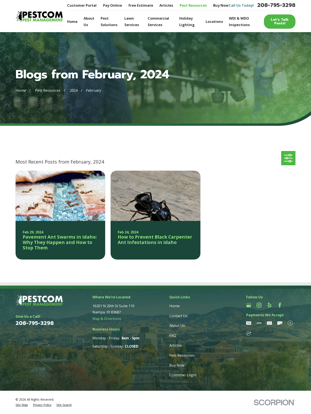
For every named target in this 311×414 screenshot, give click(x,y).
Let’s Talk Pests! (280, 21)
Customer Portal (82, 5)
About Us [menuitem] (89, 21)
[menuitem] (22, 405)
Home (174, 305)
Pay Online (112, 5)
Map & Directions (106, 318)
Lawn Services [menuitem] (131, 21)
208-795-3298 (276, 5)
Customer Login (182, 374)
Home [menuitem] (72, 21)
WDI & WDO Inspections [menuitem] (239, 21)
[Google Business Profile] (248, 305)
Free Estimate (141, 5)
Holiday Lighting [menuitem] (187, 21)
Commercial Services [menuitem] (158, 21)
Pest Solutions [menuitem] (109, 21)
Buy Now (220, 5)
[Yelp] (269, 305)
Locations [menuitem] (214, 21)
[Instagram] (259, 305)
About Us (177, 325)
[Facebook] (279, 305)
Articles (166, 5)
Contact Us (178, 315)
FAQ (172, 335)
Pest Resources (193, 5)
